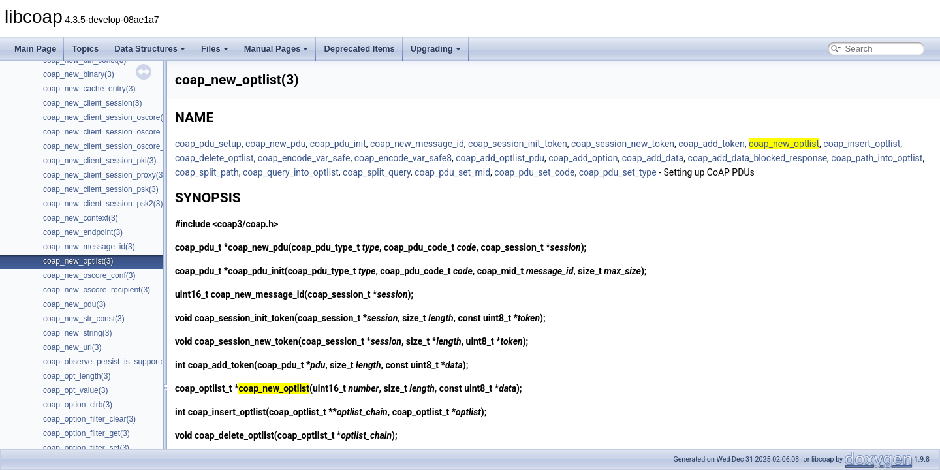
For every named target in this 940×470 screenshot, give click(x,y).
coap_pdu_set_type (618, 172)
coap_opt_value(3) (75, 390)
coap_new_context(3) (80, 218)
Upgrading (436, 49)
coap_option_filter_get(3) (86, 433)
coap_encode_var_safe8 (403, 158)
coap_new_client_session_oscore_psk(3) (114, 146)
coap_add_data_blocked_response (758, 158)
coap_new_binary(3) (78, 74)
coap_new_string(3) (77, 332)
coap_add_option (583, 158)
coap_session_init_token (517, 143)
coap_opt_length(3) (76, 376)
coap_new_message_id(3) (89, 246)
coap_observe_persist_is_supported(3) (110, 361)
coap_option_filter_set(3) (86, 447)
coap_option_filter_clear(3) (89, 419)
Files (214, 49)
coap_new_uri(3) (72, 347)
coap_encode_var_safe (304, 158)
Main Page (35, 49)
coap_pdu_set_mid (452, 172)
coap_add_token (711, 143)
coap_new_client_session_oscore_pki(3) (113, 131)
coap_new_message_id (417, 143)
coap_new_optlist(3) (78, 261)
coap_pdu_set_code (534, 172)
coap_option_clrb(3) (77, 404)
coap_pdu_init (338, 143)
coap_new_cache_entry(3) (89, 88)
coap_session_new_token (622, 143)
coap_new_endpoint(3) (83, 232)
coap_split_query (377, 172)
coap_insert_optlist (861, 143)
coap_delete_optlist (214, 158)
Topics (85, 49)
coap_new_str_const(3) (84, 318)
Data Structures (149, 49)
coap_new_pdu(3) (74, 304)
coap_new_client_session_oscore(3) (106, 117)
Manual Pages (276, 49)
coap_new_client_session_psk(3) (101, 189)
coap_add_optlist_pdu (500, 158)
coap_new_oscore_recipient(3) (96, 289)
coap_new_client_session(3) (92, 103)
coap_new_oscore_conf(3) (89, 275)
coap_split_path (207, 172)
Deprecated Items (359, 49)
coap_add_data (653, 158)
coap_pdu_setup (208, 143)
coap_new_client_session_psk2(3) (103, 203)
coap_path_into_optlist (876, 158)
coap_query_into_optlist (291, 172)
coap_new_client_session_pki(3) (99, 160)
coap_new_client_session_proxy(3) (104, 175)
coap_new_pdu (275, 143)
